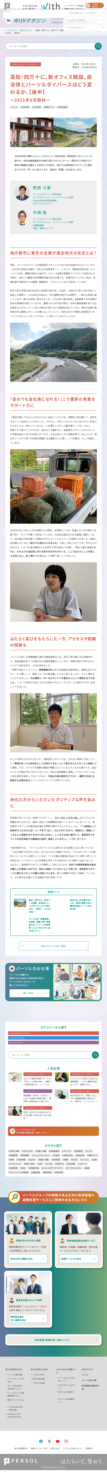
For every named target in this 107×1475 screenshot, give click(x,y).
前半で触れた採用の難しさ (68, 822)
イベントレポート (16, 1047)
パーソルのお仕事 (89, 1385)
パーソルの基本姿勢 (14, 1379)
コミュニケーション (41, 1160)
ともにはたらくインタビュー (25, 69)
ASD (40, 1168)
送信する (98, 51)
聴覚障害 (47, 1177)
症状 (23, 1173)
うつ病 (49, 1168)
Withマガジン (30, 25)
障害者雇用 (63, 112)
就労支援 (80, 1160)
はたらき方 (28, 1156)
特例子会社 (68, 1160)
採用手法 (60, 1168)
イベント (85, 1164)
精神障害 (14, 1160)
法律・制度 (14, 1156)
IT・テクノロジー (74, 1173)
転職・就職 (44, 1164)
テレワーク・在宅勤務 (19, 1177)
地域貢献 (25, 112)
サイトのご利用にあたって (73, 1453)
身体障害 (21, 1164)
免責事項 (89, 1453)
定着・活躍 (41, 1156)
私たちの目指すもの (13, 1374)
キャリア (67, 1156)
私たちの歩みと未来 (39, 1374)
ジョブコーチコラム (17, 1043)
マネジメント (15, 1168)
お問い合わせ (55, 1453)
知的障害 (59, 1177)
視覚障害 (14, 1173)
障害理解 (25, 1160)
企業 (95, 1164)
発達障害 (78, 1156)
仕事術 (56, 1160)
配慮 (12, 1164)
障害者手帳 (34, 1173)
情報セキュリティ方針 (39, 1453)
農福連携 (36, 1177)
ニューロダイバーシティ (53, 1173)
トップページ (11, 35)
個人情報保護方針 (21, 1453)
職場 (66, 1164)
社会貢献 (37, 112)
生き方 (32, 1164)
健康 (87, 1173)
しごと (15, 112)
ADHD (74, 1164)
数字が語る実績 (39, 1383)
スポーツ (83, 1168)
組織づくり (49, 112)
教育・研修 (29, 1168)
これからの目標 (39, 1388)
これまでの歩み (39, 1379)
